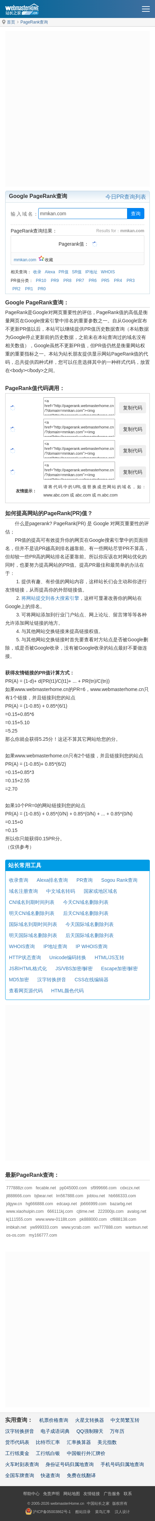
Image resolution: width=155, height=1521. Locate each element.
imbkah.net (16, 1227)
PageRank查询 (34, 22)
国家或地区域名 (100, 891)
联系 (128, 1493)
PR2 (16, 288)
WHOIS (108, 272)
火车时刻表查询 (22, 1464)
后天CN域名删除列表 (85, 913)
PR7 (80, 280)
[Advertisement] (77, 109)
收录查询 (18, 880)
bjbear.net (43, 1195)
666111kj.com (60, 1211)
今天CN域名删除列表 (85, 902)
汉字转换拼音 (51, 979)
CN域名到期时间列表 (31, 902)
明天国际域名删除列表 (33, 935)
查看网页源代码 (26, 990)
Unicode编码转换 (67, 957)
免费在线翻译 (81, 1475)
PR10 (41, 280)
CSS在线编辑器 (91, 979)
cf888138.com (123, 1219)
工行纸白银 (48, 1453)
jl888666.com (18, 1195)
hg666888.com (39, 1203)
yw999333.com (44, 1227)
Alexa (50, 272)
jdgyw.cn (14, 1203)
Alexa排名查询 (52, 880)
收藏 (46, 259)
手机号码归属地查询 (122, 1464)
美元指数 (107, 1442)
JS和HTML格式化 (28, 968)
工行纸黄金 (17, 1453)
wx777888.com (108, 1227)
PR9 (55, 280)
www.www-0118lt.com (55, 1219)
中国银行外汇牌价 (86, 1453)
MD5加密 (19, 979)
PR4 (118, 280)
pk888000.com (93, 1219)
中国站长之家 (98, 1503)
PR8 (67, 280)
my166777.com (43, 1235)
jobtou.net (96, 1195)
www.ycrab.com (75, 1227)
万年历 (117, 1431)
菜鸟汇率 (102, 1512)
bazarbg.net (121, 1203)
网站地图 (71, 1493)
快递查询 (50, 1475)
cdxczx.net (130, 1187)
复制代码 (132, 407)
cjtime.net (85, 1211)
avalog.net (136, 1211)
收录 (37, 272)
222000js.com (111, 1211)
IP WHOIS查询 (91, 946)
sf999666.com (103, 1187)
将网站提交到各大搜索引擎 (50, 598)
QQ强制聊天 (89, 1431)
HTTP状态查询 (25, 957)
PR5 (105, 280)
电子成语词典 (55, 1431)
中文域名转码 (60, 891)
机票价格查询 (53, 1420)
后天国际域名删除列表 (89, 935)
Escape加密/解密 (119, 968)
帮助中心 (31, 1493)
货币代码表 (17, 1442)
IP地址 (91, 272)
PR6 (92, 280)
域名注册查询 (23, 891)
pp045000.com (73, 1187)
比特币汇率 (48, 1442)
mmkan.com (25, 259)
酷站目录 (83, 1512)
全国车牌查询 (19, 1475)
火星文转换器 (89, 1420)
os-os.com (15, 1235)
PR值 (64, 272)
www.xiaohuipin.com (25, 1211)
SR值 (77, 272)
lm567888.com (69, 1195)
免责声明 (51, 1493)
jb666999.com (93, 1203)
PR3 (131, 280)
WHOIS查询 (22, 946)
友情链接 (91, 1493)
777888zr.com (19, 1187)
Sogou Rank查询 (119, 880)
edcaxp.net (66, 1203)
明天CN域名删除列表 (31, 913)
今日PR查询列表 (125, 197)
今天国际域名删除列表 (89, 924)
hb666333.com (122, 1195)
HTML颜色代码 (67, 990)
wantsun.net (136, 1227)
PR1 (29, 288)
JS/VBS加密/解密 (74, 968)
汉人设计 (122, 1512)
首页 (11, 22)
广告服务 (112, 1493)
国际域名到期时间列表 (33, 924)
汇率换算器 (79, 1442)
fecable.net (46, 1187)
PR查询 (84, 880)
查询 (136, 213)
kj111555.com (19, 1219)
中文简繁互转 (125, 1420)
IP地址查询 (55, 946)
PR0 (41, 288)
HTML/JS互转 (109, 957)
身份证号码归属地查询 (69, 1464)
